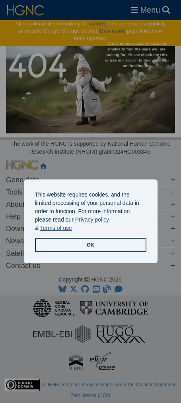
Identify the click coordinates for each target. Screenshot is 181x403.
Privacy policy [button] (92, 219)
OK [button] (90, 245)
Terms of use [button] (56, 228)
